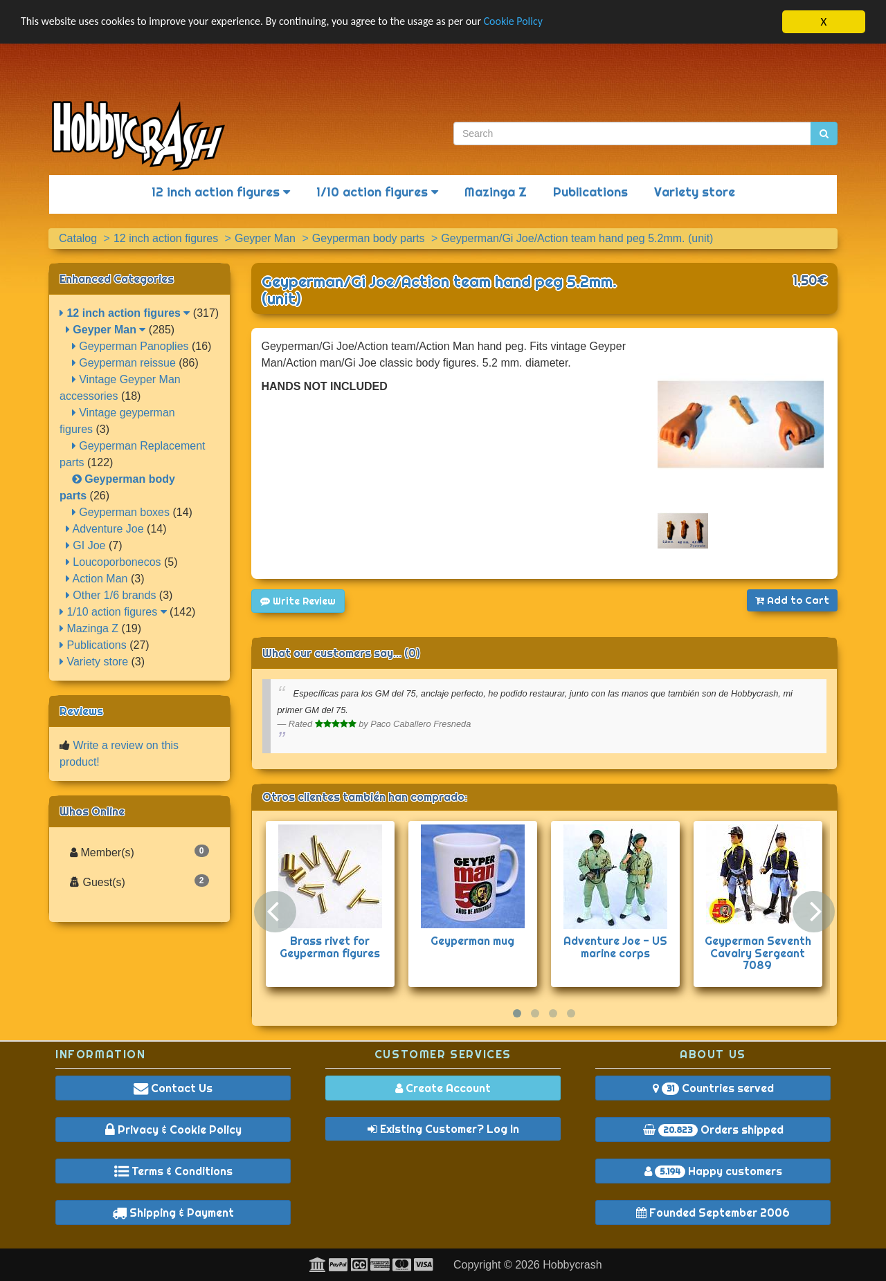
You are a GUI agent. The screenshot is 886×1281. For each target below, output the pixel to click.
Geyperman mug (472, 941)
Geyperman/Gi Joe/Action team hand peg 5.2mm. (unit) (439, 290)
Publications (590, 192)
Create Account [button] (443, 1088)
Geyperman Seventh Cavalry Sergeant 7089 (758, 953)
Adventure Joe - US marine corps (615, 947)
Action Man (97, 578)
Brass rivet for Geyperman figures (330, 947)
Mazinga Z (495, 192)
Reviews (81, 711)
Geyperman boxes (121, 512)
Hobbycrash (572, 1265)
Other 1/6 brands (111, 595)
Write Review (298, 601)
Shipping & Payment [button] (173, 1212)
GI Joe (86, 545)
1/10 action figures (377, 192)
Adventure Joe (105, 529)
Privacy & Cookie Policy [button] (173, 1129)
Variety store (694, 192)
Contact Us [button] (173, 1088)
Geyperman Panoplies (130, 346)
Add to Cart (792, 600)
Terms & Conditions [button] (173, 1171)
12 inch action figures (221, 192)
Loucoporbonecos (113, 562)
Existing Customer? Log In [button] (443, 1129)
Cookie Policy (546, 22)
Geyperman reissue (124, 363)
